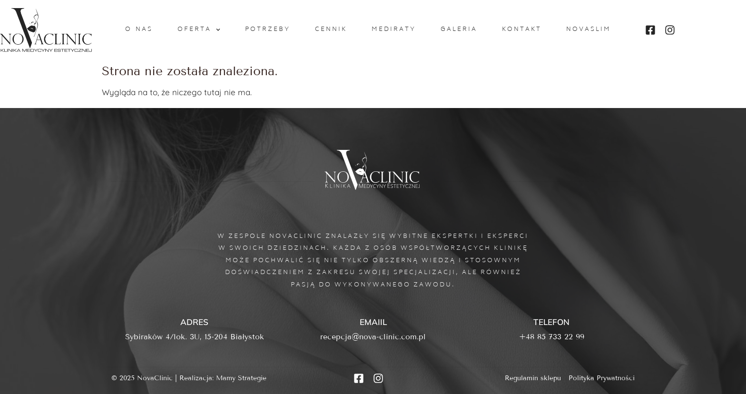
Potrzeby (267, 29)
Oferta (198, 30)
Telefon (551, 322)
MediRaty (394, 29)
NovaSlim (588, 29)
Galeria (459, 29)
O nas (139, 29)
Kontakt (521, 29)
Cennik (331, 29)
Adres (194, 322)
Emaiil (373, 322)
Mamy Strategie (241, 378)
